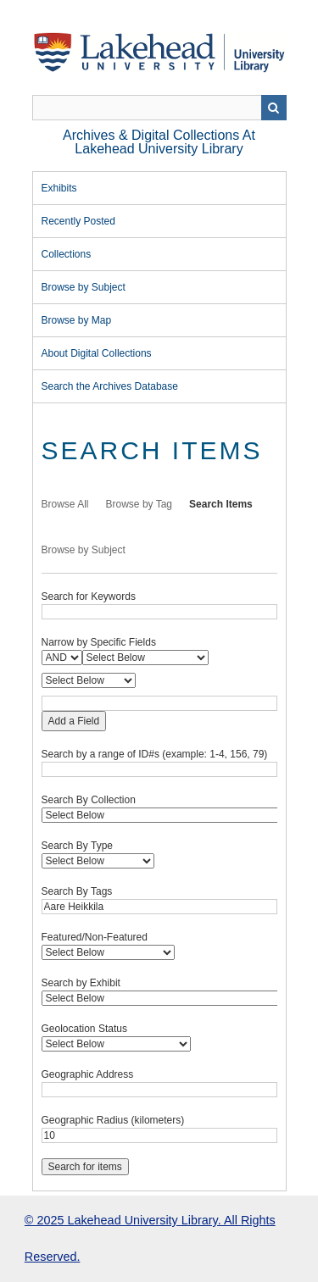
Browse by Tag (139, 504)
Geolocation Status (84, 1029)
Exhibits (59, 188)
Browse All (65, 504)
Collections (67, 254)
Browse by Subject (84, 287)
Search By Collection (89, 800)
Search (274, 107)
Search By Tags (77, 891)
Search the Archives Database (110, 386)
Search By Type (78, 846)
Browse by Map (77, 320)
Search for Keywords (89, 596)
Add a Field (74, 721)
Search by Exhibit (81, 983)
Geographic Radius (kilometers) (113, 1120)
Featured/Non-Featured (95, 937)
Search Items (221, 504)
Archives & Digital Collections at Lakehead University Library (159, 142)
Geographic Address (88, 1074)
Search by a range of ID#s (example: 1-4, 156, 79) (155, 754)
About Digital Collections (97, 353)
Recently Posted (78, 221)
